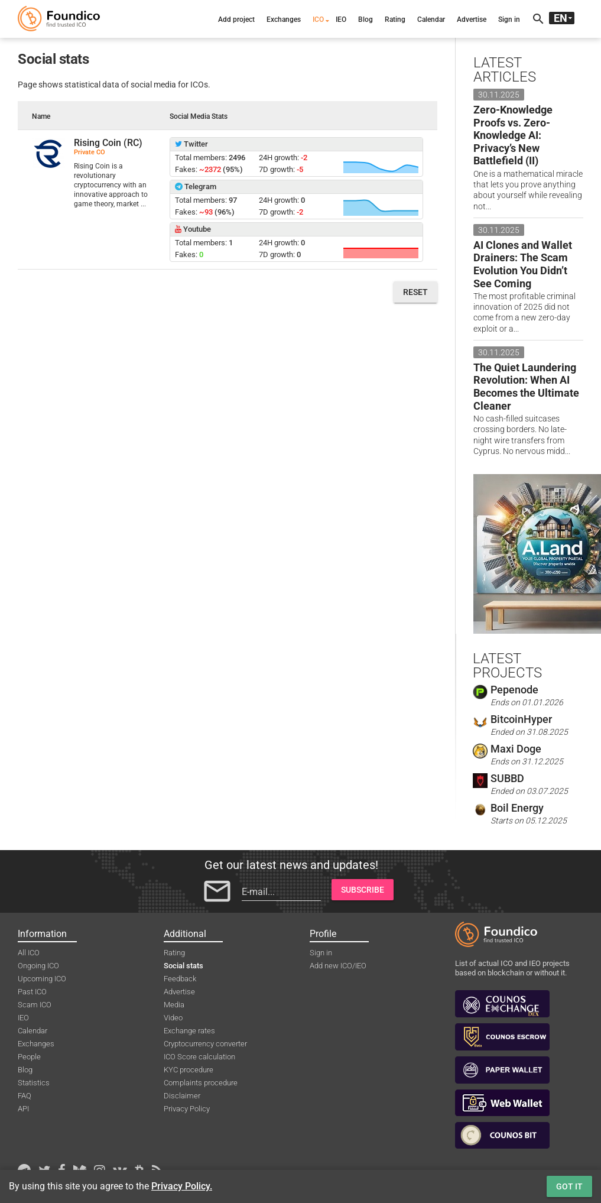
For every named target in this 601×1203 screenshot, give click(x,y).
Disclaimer (182, 1095)
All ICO (29, 952)
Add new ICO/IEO (338, 965)
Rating (395, 19)
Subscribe (362, 889)
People (29, 1056)
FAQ (24, 1095)
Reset (415, 292)
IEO (341, 19)
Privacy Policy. (181, 1186)
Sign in (509, 19)
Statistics (34, 1082)
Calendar (431, 19)
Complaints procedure (201, 1082)
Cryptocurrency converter (205, 1043)
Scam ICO (34, 1004)
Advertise (471, 19)
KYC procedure (188, 1069)
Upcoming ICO (42, 978)
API (23, 1108)
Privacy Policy (187, 1108)
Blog (365, 19)
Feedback (180, 978)
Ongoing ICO (38, 965)
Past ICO (32, 991)
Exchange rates (189, 1030)
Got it (569, 1186)
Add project (236, 19)
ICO (318, 19)
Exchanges (284, 19)
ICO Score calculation (199, 1056)
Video (173, 1017)
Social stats (183, 965)
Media (174, 1004)
